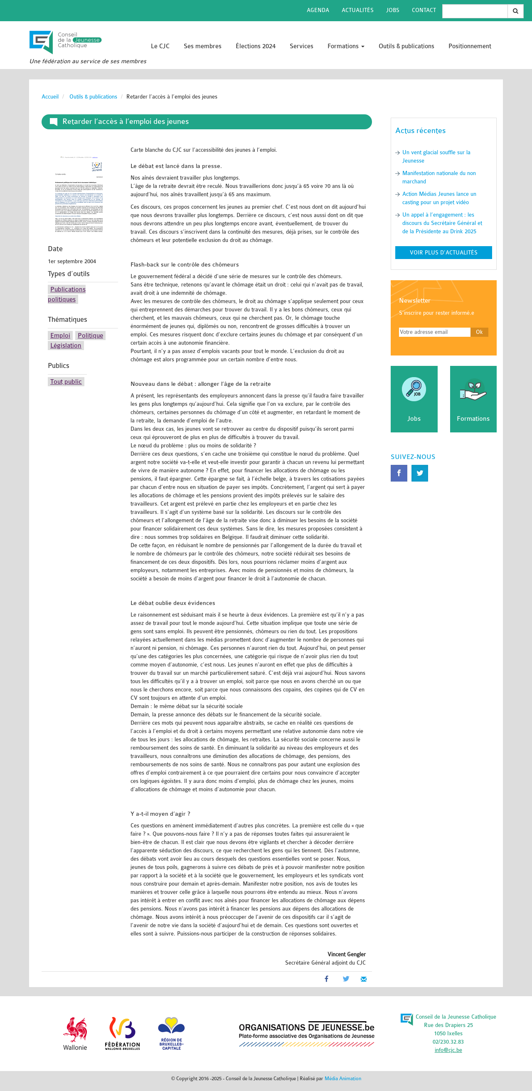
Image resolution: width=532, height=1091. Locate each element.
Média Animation (343, 1078)
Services (301, 46)
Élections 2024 (256, 46)
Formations (346, 46)
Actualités (358, 10)
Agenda (318, 10)
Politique (90, 335)
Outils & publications (406, 46)
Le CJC (160, 46)
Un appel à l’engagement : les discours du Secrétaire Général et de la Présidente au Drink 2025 (442, 223)
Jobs (392, 10)
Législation (65, 345)
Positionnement (469, 46)
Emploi (60, 335)
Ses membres (203, 46)
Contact (424, 10)
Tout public (66, 381)
